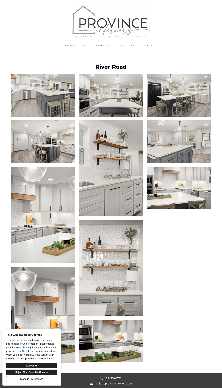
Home (70, 45)
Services (104, 45)
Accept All (31, 365)
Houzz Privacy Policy (27, 347)
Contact (149, 45)
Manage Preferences (31, 379)
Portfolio (127, 45)
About (85, 45)
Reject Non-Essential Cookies (31, 372)
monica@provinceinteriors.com (113, 383)
